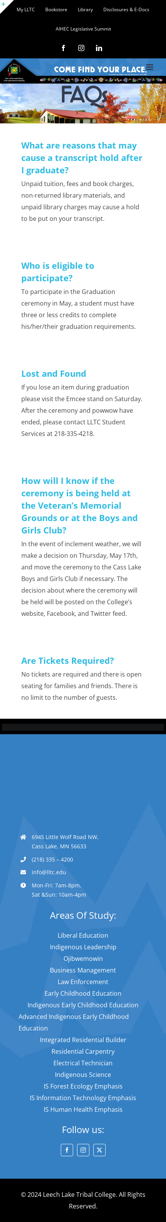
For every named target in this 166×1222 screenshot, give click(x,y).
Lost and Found (53, 373)
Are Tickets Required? (67, 660)
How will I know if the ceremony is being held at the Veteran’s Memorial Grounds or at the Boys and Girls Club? (79, 505)
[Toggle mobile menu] (150, 67)
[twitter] (99, 1150)
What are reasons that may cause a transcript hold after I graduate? (81, 157)
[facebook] (67, 1150)
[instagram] (83, 1150)
